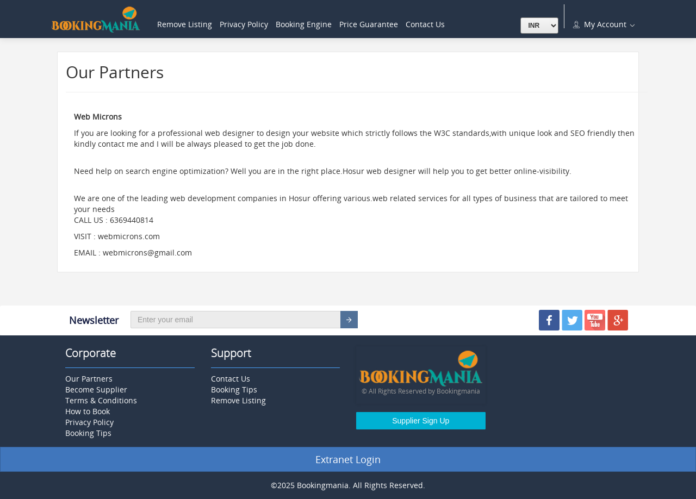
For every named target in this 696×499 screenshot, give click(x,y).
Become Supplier (96, 389)
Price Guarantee (368, 24)
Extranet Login (348, 459)
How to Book (87, 411)
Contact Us (425, 24)
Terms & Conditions (101, 400)
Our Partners (89, 378)
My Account (603, 24)
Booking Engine (304, 24)
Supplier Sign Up (420, 420)
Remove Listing (184, 24)
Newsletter (94, 320)
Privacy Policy (244, 24)
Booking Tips (88, 433)
